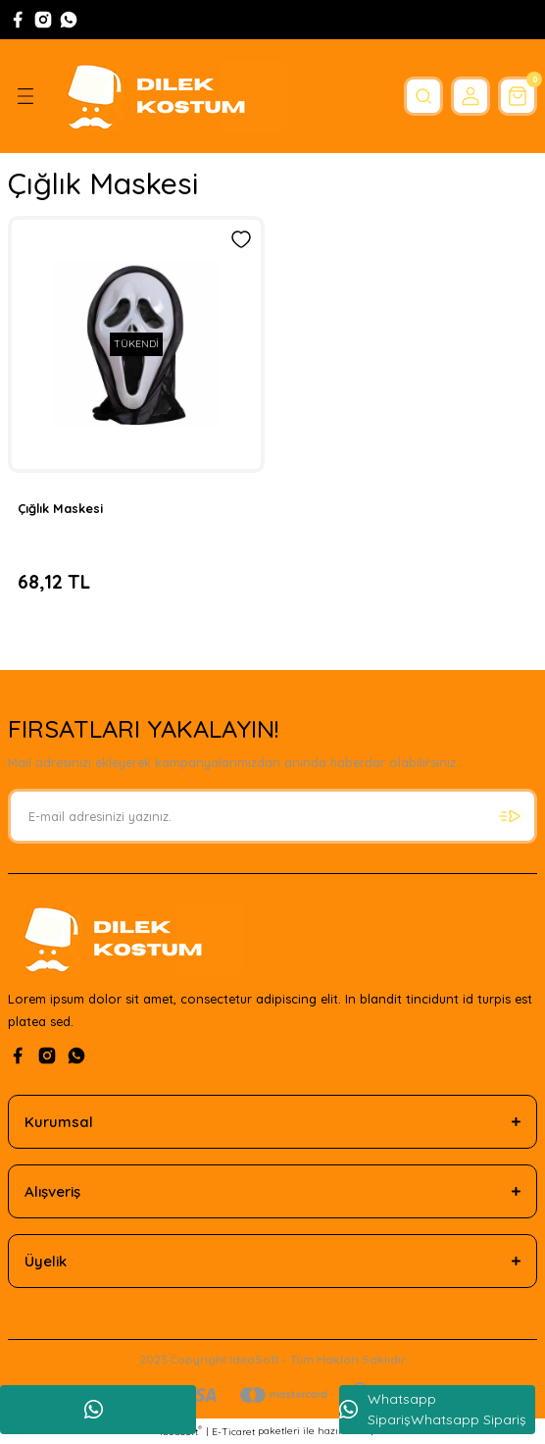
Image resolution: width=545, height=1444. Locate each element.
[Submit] (509, 816)
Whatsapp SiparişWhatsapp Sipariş (432, 1409)
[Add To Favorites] (241, 239)
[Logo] (168, 96)
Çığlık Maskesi (60, 508)
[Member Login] (470, 96)
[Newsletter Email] (272, 816)
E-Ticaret (233, 1431)
